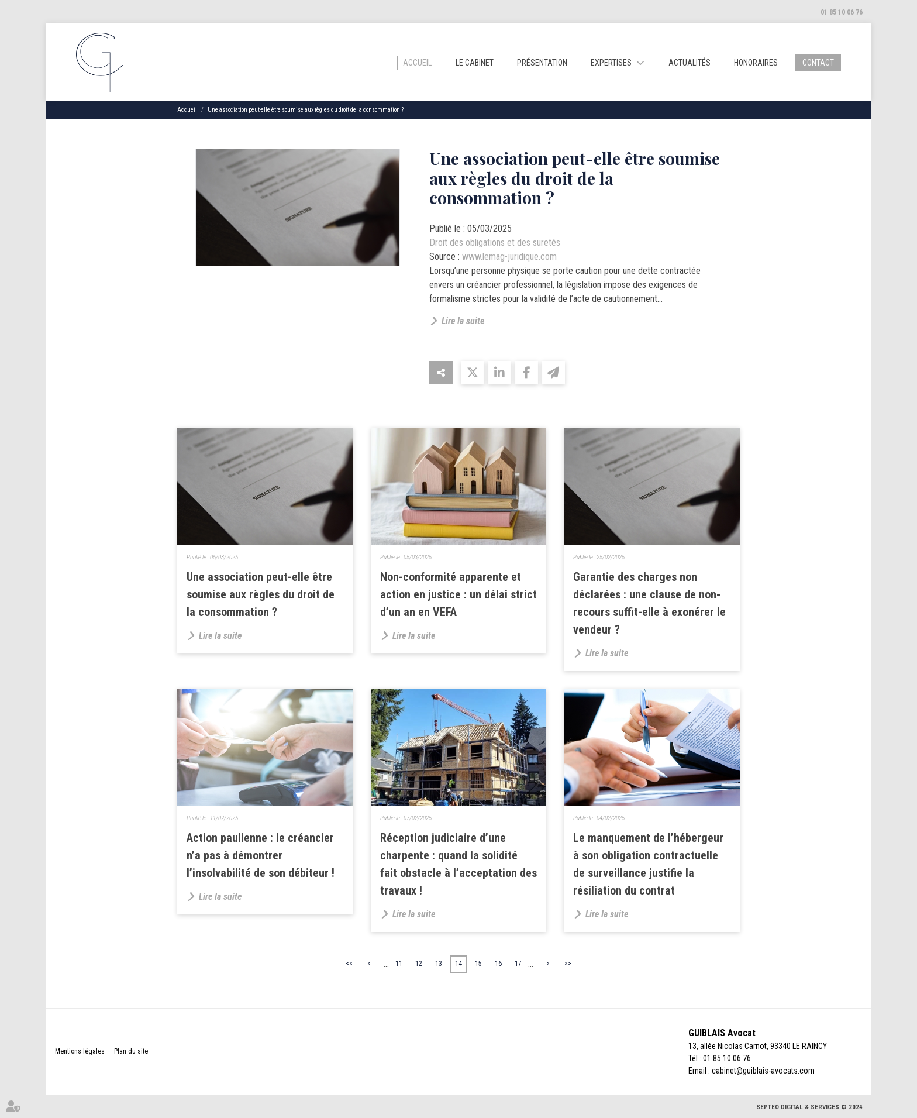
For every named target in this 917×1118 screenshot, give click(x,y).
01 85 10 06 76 (842, 12)
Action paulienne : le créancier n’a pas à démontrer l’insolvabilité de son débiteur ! (261, 855)
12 (418, 963)
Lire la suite (463, 320)
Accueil (417, 62)
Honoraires (756, 62)
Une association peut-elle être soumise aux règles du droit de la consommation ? (306, 109)
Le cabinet (475, 62)
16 (498, 963)
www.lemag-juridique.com (509, 256)
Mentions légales (80, 1051)
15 (478, 963)
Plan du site (131, 1051)
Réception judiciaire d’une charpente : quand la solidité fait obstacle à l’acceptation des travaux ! (458, 864)
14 (458, 963)
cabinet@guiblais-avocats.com (763, 1070)
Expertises (611, 62)
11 (398, 963)
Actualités (689, 62)
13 (438, 963)
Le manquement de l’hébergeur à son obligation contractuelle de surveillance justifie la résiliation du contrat (648, 864)
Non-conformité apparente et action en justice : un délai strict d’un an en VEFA (458, 594)
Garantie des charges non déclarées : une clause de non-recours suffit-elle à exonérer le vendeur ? (649, 603)
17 (518, 963)
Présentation (542, 62)
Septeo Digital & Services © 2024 (809, 1107)
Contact (818, 62)
